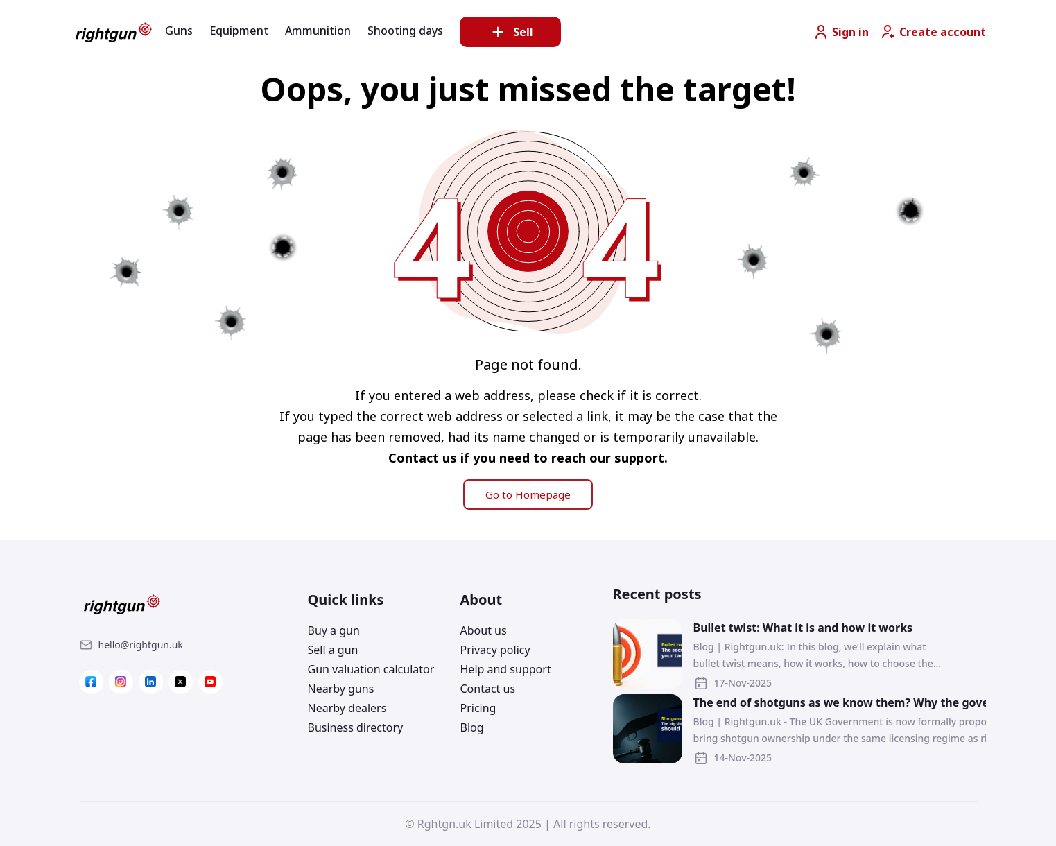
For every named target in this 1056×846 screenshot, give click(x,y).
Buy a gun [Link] (334, 630)
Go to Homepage (528, 494)
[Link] (140, 645)
